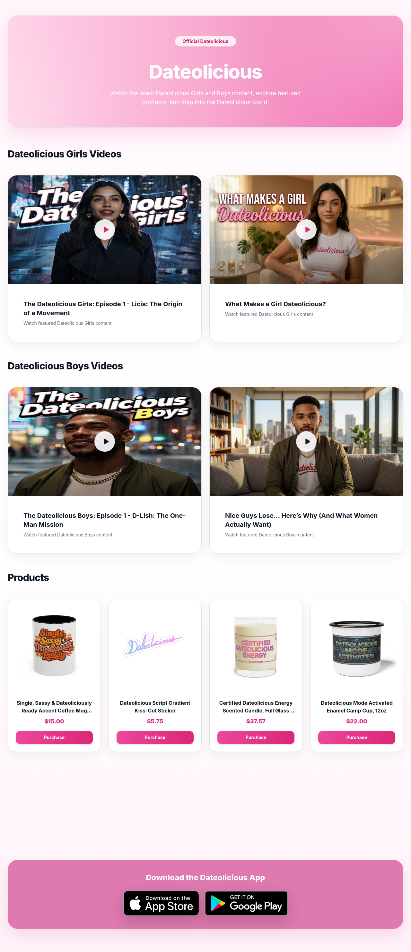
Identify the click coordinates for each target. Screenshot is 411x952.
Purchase (54, 737)
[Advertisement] (200, 815)
